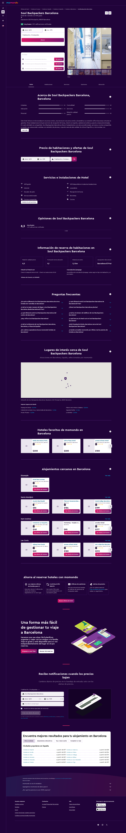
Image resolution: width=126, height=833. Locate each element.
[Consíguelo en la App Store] (101, 809)
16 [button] (60, 55)
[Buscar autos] (3, 15)
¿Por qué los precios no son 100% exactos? (67, 790)
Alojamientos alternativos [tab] (44, 741)
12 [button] (43, 55)
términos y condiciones (49, 716)
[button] (3, 3)
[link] (41, 489)
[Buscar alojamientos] (3, 12)
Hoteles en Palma (71, 752)
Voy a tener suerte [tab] (61, 741)
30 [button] (60, 63)
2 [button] (60, 46)
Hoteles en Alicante (28, 757)
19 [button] (43, 59)
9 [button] (60, 51)
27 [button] (47, 63)
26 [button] (43, 63)
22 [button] (56, 59)
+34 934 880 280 (26, 21)
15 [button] (56, 55)
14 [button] (51, 55)
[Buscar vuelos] (3, 8)
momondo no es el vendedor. (67, 784)
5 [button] (87, 46)
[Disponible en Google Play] (101, 805)
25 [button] (39, 63)
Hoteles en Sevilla (28, 752)
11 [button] (38, 55)
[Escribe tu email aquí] (44, 704)
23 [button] (60, 59)
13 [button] (47, 55)
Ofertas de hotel (25, 9)
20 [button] (47, 59)
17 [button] (34, 59)
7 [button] (51, 51)
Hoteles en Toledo (28, 762)
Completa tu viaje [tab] (75, 741)
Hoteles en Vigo (71, 762)
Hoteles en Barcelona (70, 9)
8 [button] (55, 51)
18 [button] (38, 59)
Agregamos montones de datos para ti (67, 787)
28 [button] (51, 63)
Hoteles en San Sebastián (73, 759)
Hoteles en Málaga (71, 754)
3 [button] (34, 51)
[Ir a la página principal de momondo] (12, 3)
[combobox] (44, 694)
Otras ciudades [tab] (28, 741)
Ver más (107, 475)
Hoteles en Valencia (71, 749)
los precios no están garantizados (63, 778)
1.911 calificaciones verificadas (41, 24)
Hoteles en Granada (29, 759)
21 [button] (51, 59)
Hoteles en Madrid (28, 749)
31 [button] (34, 68)
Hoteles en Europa (35, 9)
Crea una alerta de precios (97, 589)
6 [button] (47, 51)
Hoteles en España (46, 9)
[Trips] (3, 20)
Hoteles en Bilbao (71, 757)
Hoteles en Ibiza (27, 754)
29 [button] (56, 63)
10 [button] (34, 55)
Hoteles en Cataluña (58, 9)
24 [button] (34, 63)
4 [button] (38, 51)
